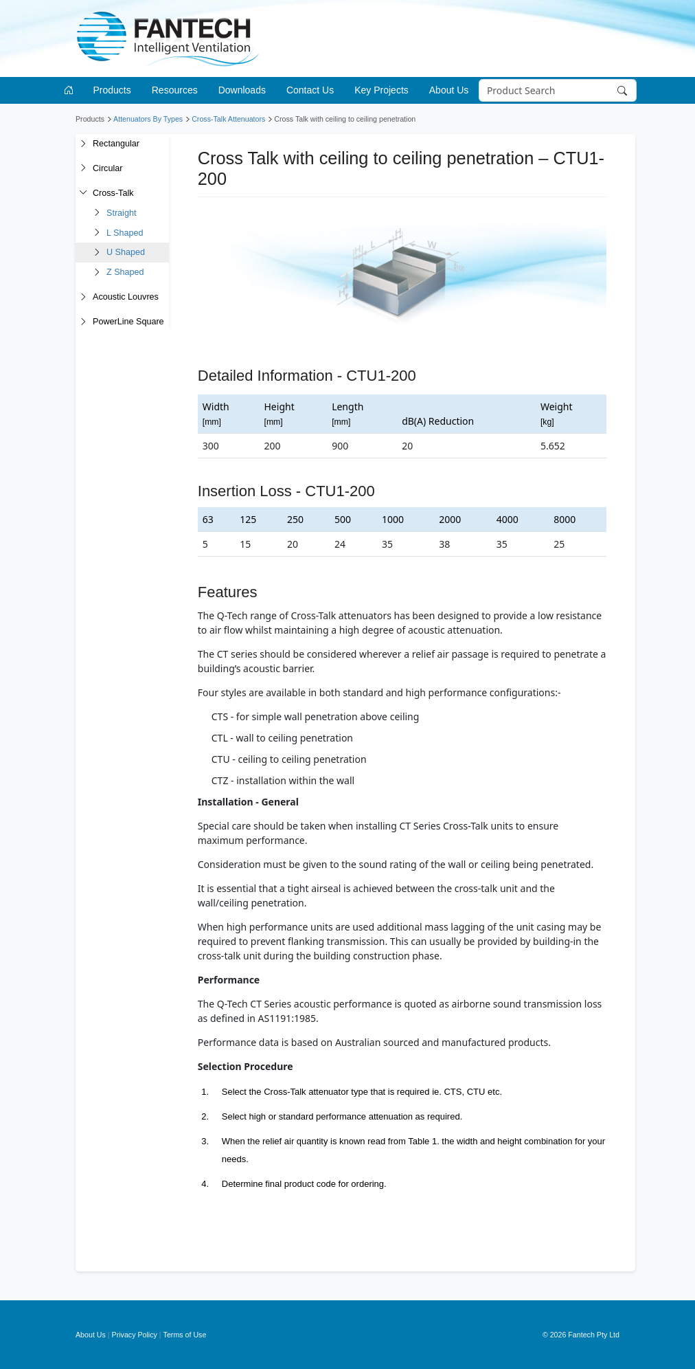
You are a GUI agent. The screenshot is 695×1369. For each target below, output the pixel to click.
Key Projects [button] (381, 90)
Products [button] (112, 90)
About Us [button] (449, 90)
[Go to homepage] (71, 90)
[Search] (557, 90)
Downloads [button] (242, 90)
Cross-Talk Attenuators (228, 119)
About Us (91, 1335)
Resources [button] (175, 90)
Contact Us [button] (310, 90)
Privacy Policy (134, 1335)
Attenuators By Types (148, 119)
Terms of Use (185, 1335)
